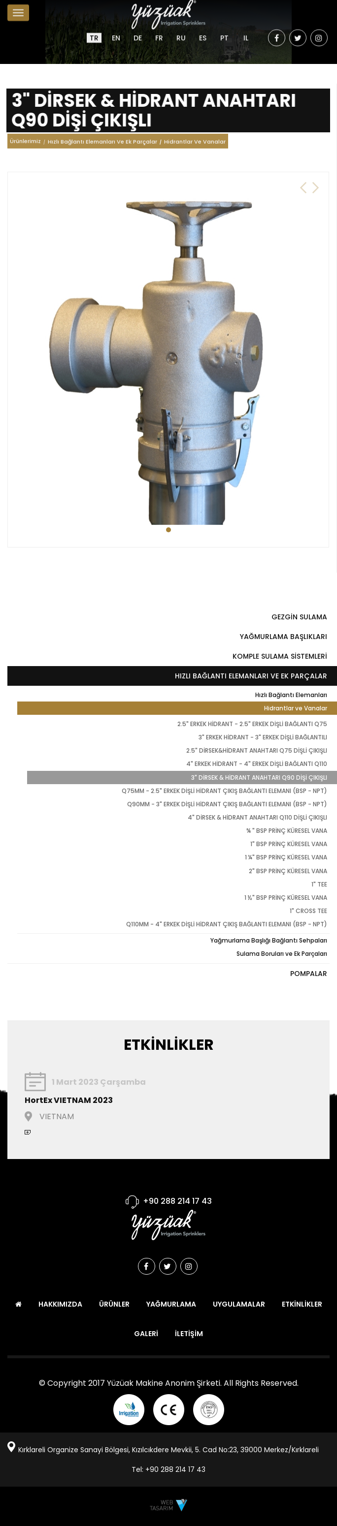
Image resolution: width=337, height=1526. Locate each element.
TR (94, 30)
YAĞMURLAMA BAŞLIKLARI (283, 636)
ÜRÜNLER (114, 1304)
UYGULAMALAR (239, 1304)
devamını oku (28, 1132)
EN (116, 30)
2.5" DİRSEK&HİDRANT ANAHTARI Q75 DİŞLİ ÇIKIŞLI (256, 750)
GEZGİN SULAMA (299, 617)
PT (224, 30)
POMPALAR (308, 973)
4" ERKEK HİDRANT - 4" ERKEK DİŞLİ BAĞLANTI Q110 (256, 764)
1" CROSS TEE (308, 911)
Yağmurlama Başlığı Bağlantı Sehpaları (268, 940)
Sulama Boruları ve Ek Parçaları (281, 953)
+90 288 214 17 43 (177, 1201)
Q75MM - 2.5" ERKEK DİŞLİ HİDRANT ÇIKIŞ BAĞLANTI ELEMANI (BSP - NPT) (224, 791)
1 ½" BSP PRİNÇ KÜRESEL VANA (285, 897)
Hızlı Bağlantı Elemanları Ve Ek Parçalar (102, 144)
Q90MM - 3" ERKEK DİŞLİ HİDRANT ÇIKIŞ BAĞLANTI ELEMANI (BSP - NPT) (227, 804)
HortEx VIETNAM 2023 (69, 1100)
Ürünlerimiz (25, 144)
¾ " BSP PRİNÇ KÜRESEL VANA (286, 830)
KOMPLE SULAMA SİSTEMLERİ (280, 656)
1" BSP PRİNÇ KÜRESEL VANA (288, 844)
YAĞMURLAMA (171, 1304)
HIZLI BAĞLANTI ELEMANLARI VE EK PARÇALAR (251, 676)
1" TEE (319, 884)
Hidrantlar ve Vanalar (295, 708)
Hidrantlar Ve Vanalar (195, 144)
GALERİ (146, 1334)
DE (138, 30)
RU (181, 30)
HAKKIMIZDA (60, 1304)
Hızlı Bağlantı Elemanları (291, 695)
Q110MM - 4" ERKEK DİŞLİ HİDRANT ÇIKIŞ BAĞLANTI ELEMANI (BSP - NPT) (226, 924)
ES (202, 30)
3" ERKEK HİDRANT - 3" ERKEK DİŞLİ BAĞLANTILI (263, 737)
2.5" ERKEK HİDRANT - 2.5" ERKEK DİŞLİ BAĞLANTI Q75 (252, 724)
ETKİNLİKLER (302, 1304)
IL (245, 30)
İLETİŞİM (189, 1334)
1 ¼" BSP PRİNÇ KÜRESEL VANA (286, 857)
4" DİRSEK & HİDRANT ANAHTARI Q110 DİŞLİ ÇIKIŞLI (257, 817)
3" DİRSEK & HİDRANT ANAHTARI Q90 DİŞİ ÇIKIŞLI (259, 777)
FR (159, 30)
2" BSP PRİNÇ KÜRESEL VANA (288, 871)
